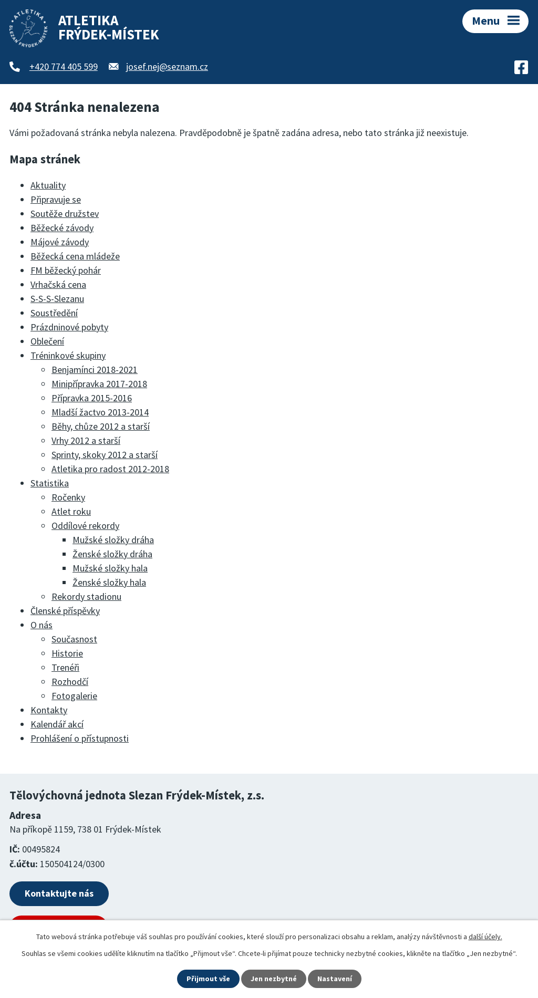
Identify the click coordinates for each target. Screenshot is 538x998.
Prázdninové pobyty (69, 327)
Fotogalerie (74, 696)
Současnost (74, 639)
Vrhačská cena (58, 284)
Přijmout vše (208, 978)
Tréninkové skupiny (68, 355)
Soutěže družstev (64, 213)
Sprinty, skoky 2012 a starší (104, 455)
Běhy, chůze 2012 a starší (100, 426)
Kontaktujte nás (59, 893)
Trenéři (65, 667)
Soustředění (54, 313)
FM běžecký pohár (65, 270)
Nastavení (334, 978)
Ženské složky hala (109, 582)
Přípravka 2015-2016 (91, 398)
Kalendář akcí (57, 724)
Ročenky (68, 497)
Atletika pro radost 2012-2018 (110, 469)
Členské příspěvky (65, 611)
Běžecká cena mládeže (75, 256)
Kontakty (48, 710)
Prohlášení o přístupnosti (79, 738)
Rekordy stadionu (86, 596)
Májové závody (59, 242)
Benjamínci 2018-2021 (94, 369)
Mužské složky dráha (113, 540)
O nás (41, 625)
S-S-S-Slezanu (57, 299)
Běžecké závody (62, 228)
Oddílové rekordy (85, 525)
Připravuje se (55, 199)
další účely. (485, 936)
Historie (67, 653)
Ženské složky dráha (112, 554)
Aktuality (48, 185)
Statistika (49, 483)
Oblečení (47, 341)
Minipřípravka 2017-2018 (99, 384)
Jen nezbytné (274, 978)
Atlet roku (71, 511)
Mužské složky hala (110, 568)
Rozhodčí (69, 681)
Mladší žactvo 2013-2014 (100, 412)
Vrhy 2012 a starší (85, 440)
